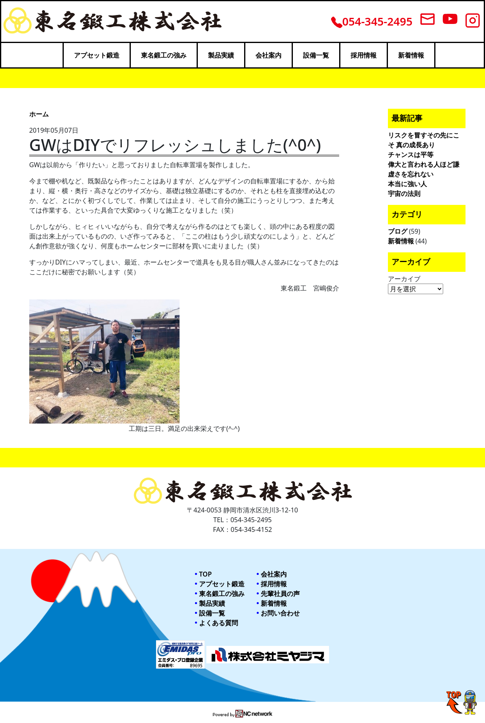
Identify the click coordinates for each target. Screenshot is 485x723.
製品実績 (221, 55)
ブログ (397, 231)
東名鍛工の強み (163, 55)
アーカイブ (404, 278)
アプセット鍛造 (96, 55)
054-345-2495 (372, 21)
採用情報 (364, 55)
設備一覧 (316, 55)
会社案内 (268, 55)
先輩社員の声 (280, 593)
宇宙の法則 (404, 193)
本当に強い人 (407, 183)
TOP (205, 574)
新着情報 (411, 55)
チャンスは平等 (410, 154)
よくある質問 (218, 622)
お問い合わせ (280, 613)
